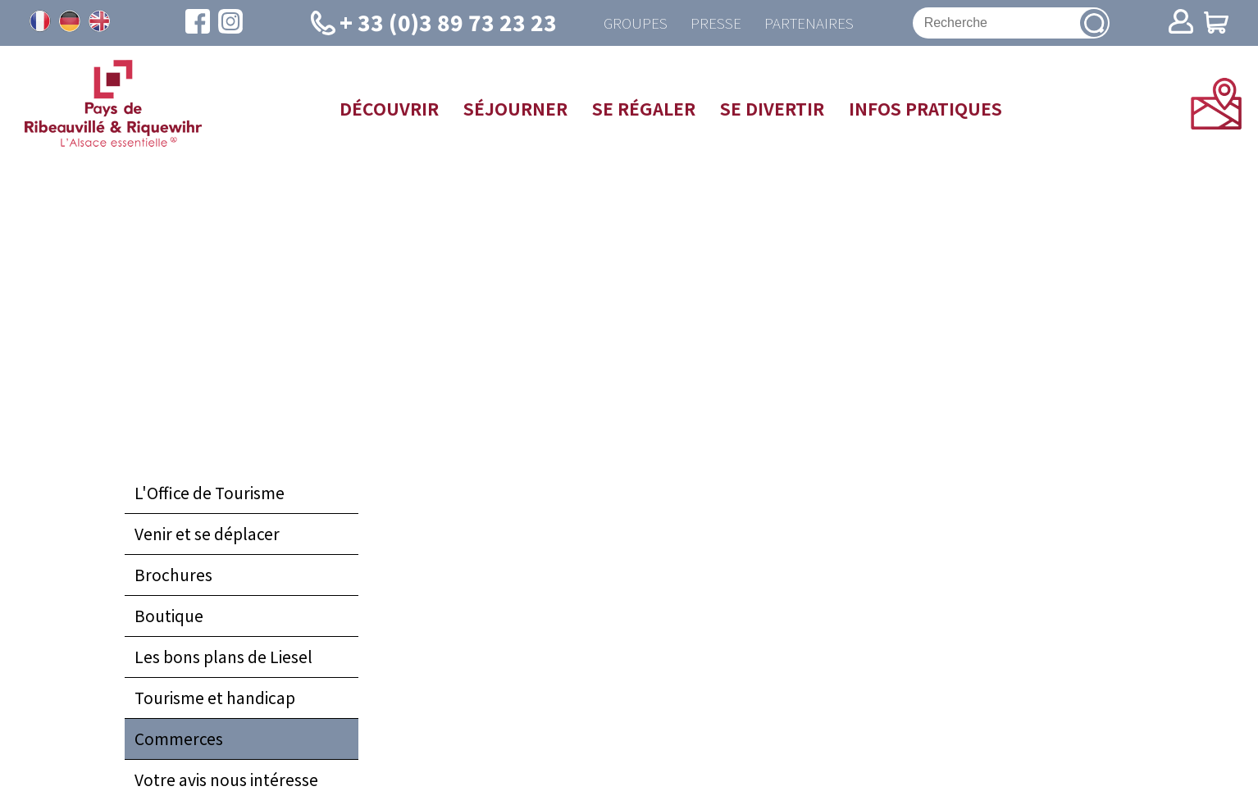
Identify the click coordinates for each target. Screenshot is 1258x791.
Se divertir (772, 110)
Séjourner (515, 110)
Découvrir (389, 110)
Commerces (178, 740)
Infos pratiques (925, 110)
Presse (714, 23)
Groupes (631, 23)
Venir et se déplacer (207, 535)
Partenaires (809, 23)
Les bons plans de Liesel (223, 658)
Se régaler (643, 110)
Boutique (168, 617)
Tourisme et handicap (214, 699)
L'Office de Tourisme (209, 494)
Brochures (173, 576)
